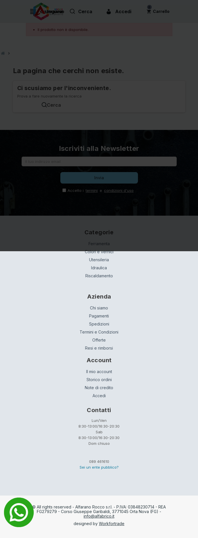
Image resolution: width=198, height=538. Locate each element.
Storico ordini (99, 379)
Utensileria (99, 259)
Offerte (99, 340)
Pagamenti (99, 315)
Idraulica (99, 267)
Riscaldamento (99, 275)
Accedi (99, 395)
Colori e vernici (99, 251)
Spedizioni (99, 323)
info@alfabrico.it (99, 516)
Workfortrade (111, 523)
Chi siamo (99, 307)
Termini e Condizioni (99, 332)
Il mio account (99, 371)
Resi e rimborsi (99, 348)
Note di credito (99, 387)
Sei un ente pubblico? (99, 467)
